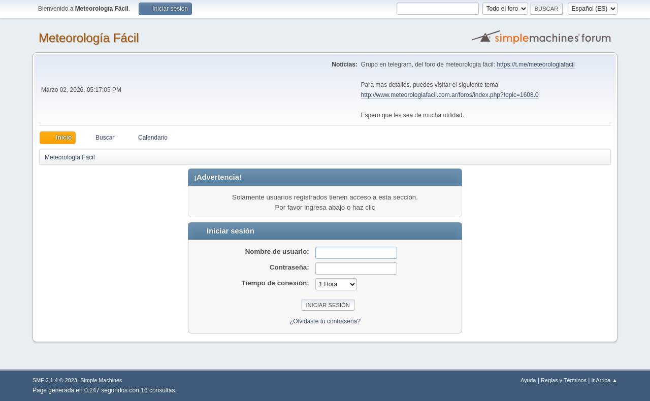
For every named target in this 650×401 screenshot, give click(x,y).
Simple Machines (101, 380)
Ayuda (528, 380)
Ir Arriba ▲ (605, 380)
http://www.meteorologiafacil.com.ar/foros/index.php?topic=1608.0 (450, 94)
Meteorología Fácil (89, 38)
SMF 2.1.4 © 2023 (54, 380)
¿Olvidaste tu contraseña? (325, 321)
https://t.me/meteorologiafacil (535, 64)
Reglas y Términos (564, 380)
